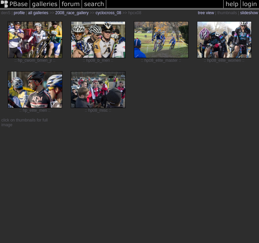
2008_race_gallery (72, 12)
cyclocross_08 (108, 12)
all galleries (38, 12)
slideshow (249, 12)
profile (19, 12)
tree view (206, 12)
